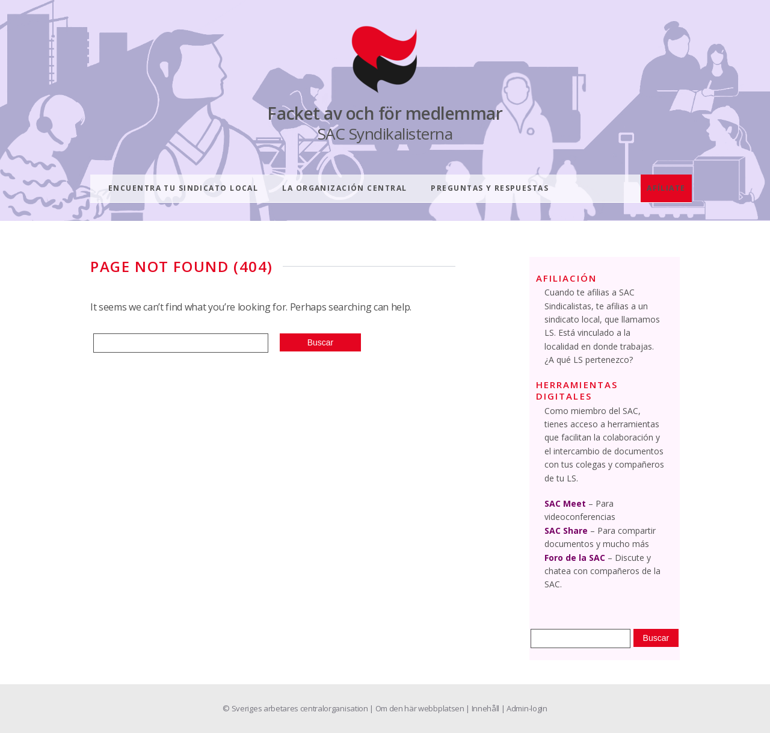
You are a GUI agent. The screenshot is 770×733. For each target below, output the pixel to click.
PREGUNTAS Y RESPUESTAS (490, 188)
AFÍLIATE (666, 188)
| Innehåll (483, 708)
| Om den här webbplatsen (417, 708)
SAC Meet (565, 503)
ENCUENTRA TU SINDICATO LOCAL (183, 188)
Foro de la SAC (574, 557)
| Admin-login (524, 708)
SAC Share (566, 530)
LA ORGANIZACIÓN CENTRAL (344, 188)
